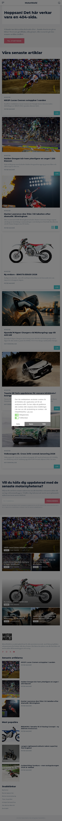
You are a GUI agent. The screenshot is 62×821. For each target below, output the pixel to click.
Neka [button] (18, 424)
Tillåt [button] (44, 424)
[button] (17, 415)
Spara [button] (31, 424)
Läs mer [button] (30, 412)
